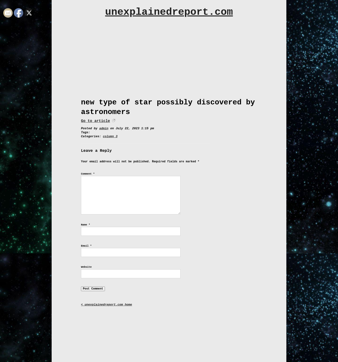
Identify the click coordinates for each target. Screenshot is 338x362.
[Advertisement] (169, 62)
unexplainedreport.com (169, 12)
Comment (88, 173)
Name (85, 224)
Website (86, 267)
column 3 (110, 136)
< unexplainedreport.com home (106, 304)
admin (103, 128)
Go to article (95, 121)
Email (86, 245)
